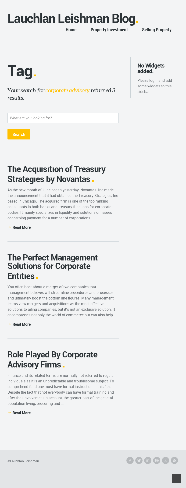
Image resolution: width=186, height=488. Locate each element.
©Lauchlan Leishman (23, 461)
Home (71, 29)
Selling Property (157, 29)
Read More (22, 227)
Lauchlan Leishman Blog (71, 18)
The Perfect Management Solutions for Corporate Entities (52, 266)
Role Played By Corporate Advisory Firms (52, 359)
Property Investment (109, 29)
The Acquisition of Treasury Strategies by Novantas (56, 173)
